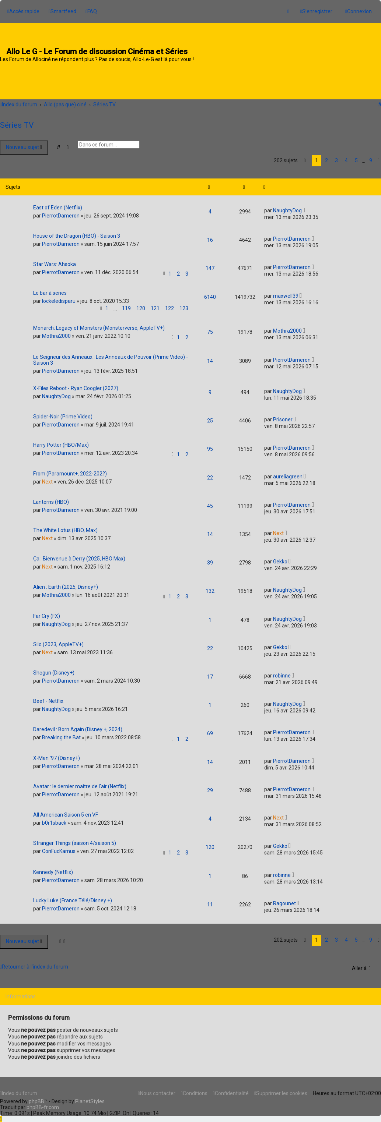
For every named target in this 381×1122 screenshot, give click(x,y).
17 (210, 673)
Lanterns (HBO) (51, 499)
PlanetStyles (90, 1101)
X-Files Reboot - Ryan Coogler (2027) (75, 385)
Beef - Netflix (48, 698)
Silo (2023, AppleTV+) (58, 641)
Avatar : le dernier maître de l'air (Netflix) (79, 783)
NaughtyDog (287, 207)
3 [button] (336, 157)
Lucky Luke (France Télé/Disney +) (72, 897)
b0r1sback (54, 819)
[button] (305, 157)
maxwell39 (285, 292)
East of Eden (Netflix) (57, 204)
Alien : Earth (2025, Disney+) (65, 584)
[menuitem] (62, 10)
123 (183, 305)
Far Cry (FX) (46, 613)
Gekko (280, 558)
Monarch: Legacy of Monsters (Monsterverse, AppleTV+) (99, 325)
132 (210, 588)
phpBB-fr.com (43, 1107)
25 (210, 417)
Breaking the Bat (61, 734)
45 (210, 503)
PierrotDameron (61, 212)
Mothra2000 (56, 333)
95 (210, 446)
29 (210, 787)
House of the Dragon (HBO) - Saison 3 (76, 233)
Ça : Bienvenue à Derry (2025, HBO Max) (79, 555)
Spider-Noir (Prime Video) (62, 413)
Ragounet (284, 900)
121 (155, 305)
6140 (210, 294)
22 (210, 474)
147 (210, 265)
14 (210, 358)
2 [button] (326, 157)
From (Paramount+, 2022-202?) (70, 470)
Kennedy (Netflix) (53, 869)
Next (47, 478)
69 (210, 730)
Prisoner (283, 416)
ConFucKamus (59, 848)
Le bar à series (50, 290)
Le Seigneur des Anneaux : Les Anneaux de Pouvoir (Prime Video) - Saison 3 (110, 356)
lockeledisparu (59, 298)
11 (210, 901)
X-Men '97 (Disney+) (56, 755)
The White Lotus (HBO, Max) (65, 527)
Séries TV (17, 121)
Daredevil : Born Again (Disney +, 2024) (77, 726)
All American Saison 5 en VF (65, 811)
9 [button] (370, 157)
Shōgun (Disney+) (53, 669)
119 (126, 305)
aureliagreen (288, 473)
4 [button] (346, 157)
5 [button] (356, 157)
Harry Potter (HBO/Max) (61, 442)
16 (210, 237)
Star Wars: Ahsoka (54, 261)
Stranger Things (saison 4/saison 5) (74, 840)
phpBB (36, 1101)
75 (210, 329)
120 (140, 305)
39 (210, 559)
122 (169, 305)
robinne (282, 672)
